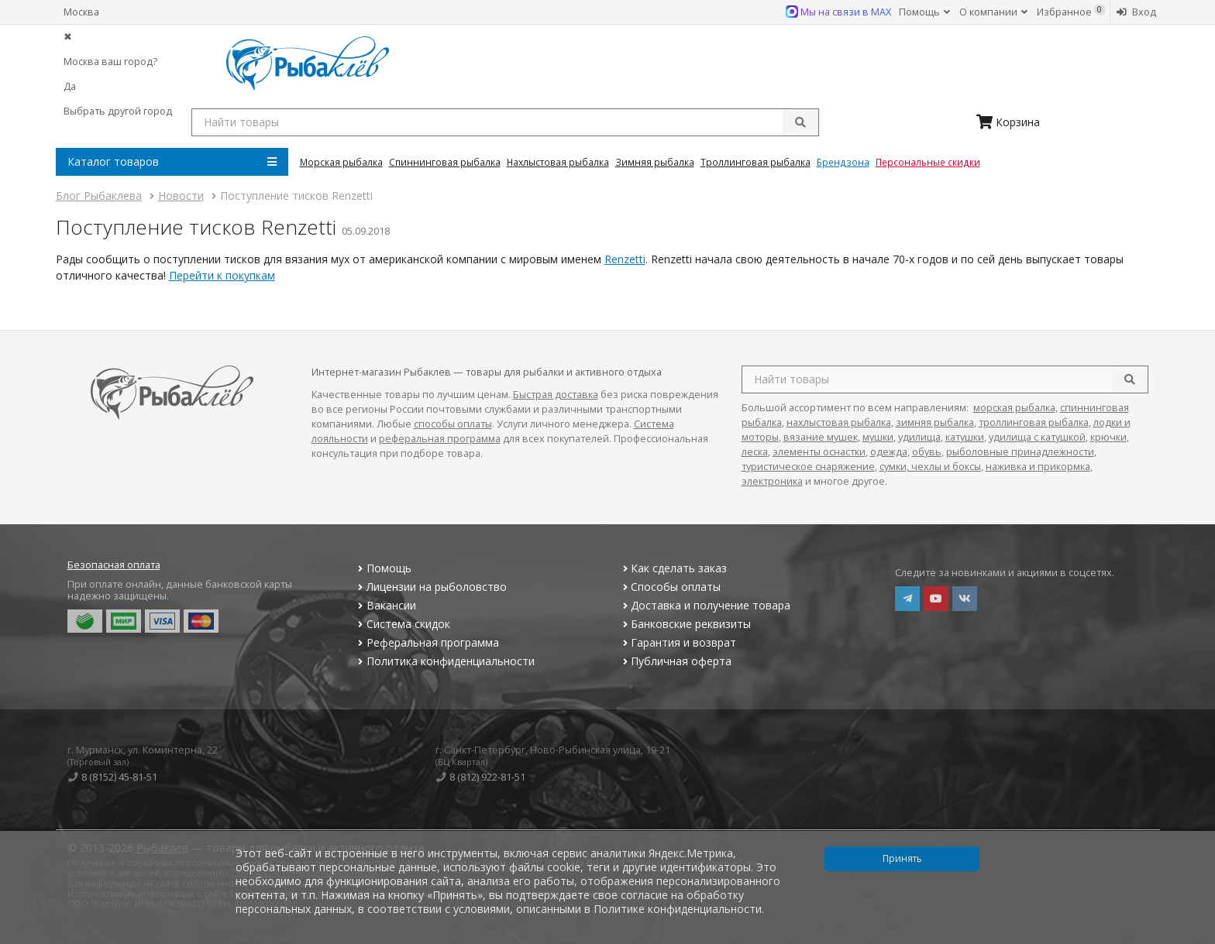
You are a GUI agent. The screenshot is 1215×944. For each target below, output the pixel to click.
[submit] (800, 122)
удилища (919, 437)
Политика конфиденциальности (445, 661)
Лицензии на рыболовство (431, 586)
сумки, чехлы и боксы (930, 466)
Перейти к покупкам (222, 275)
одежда (888, 451)
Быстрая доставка (555, 394)
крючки (1108, 437)
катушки (964, 437)
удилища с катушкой (1037, 437)
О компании (993, 12)
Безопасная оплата (113, 565)
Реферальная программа (427, 642)
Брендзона (843, 162)
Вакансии (385, 605)
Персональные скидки (928, 162)
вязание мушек (820, 437)
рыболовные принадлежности (1020, 451)
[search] (1130, 379)
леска (755, 451)
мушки (877, 437)
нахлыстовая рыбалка (838, 422)
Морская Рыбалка (341, 162)
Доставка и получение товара (704, 605)
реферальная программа (440, 438)
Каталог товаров (172, 162)
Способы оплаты (670, 586)
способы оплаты (453, 424)
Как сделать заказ (673, 568)
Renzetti (624, 259)
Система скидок (402, 623)
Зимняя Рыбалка (654, 162)
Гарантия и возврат (677, 642)
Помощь (924, 12)
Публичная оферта (675, 661)
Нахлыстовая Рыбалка (558, 162)
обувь (926, 451)
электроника (772, 481)
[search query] (505, 122)
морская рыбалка (1014, 407)
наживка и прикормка (1038, 466)
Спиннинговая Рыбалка (445, 162)
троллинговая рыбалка (1034, 422)
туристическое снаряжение (808, 466)
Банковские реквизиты (685, 623)
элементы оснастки (819, 451)
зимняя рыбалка (935, 422)
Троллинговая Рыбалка (755, 162)
